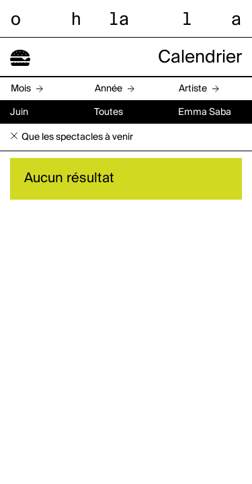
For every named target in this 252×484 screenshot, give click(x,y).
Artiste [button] (193, 88)
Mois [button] (21, 88)
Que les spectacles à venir (77, 137)
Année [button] (108, 88)
